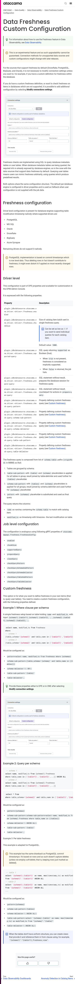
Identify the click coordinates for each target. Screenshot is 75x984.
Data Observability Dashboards (17, 978)
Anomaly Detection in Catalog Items (57, 978)
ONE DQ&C (7, 10)
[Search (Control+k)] (65, 3)
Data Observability (34, 10)
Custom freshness (57, 403)
